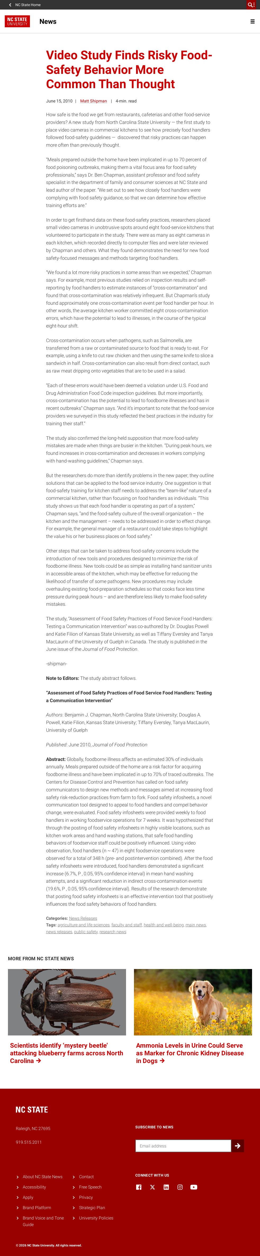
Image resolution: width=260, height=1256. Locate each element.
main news (196, 924)
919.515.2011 (29, 1142)
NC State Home (28, 5)
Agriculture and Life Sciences (84, 924)
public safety (86, 931)
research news (113, 931)
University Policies (96, 1218)
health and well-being (164, 924)
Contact (86, 1176)
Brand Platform (37, 1207)
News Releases (83, 918)
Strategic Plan (92, 1207)
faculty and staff (126, 924)
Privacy (86, 1197)
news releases (59, 931)
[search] (251, 5)
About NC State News (42, 1176)
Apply (28, 1197)
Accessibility (34, 1187)
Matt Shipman (93, 101)
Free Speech (90, 1187)
